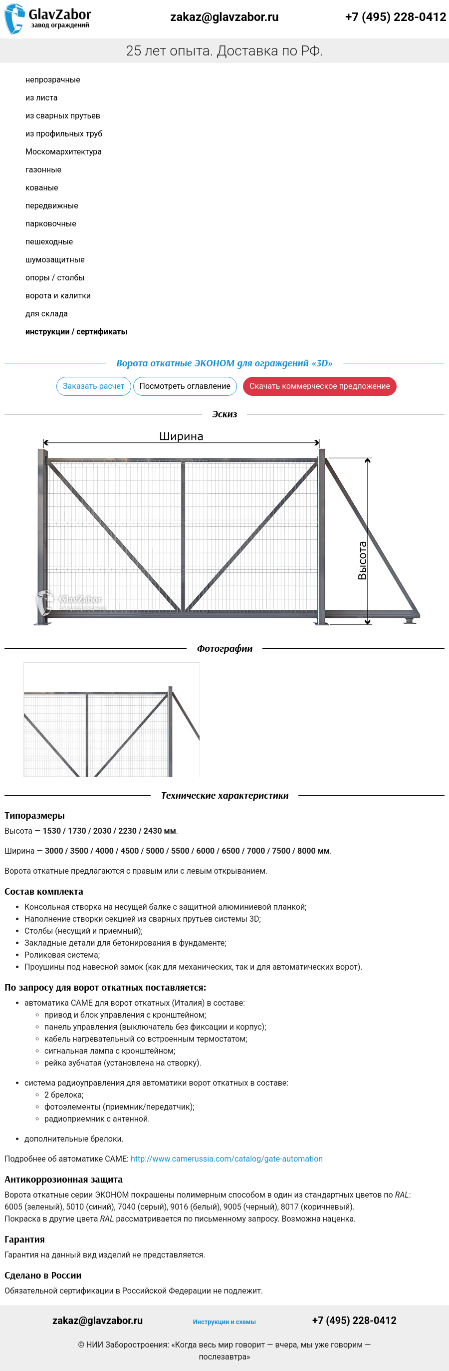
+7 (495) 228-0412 (396, 17)
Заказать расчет (93, 386)
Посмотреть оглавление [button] (185, 386)
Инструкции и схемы (224, 1322)
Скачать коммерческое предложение (319, 386)
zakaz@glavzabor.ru (224, 17)
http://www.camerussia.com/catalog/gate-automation (227, 1159)
